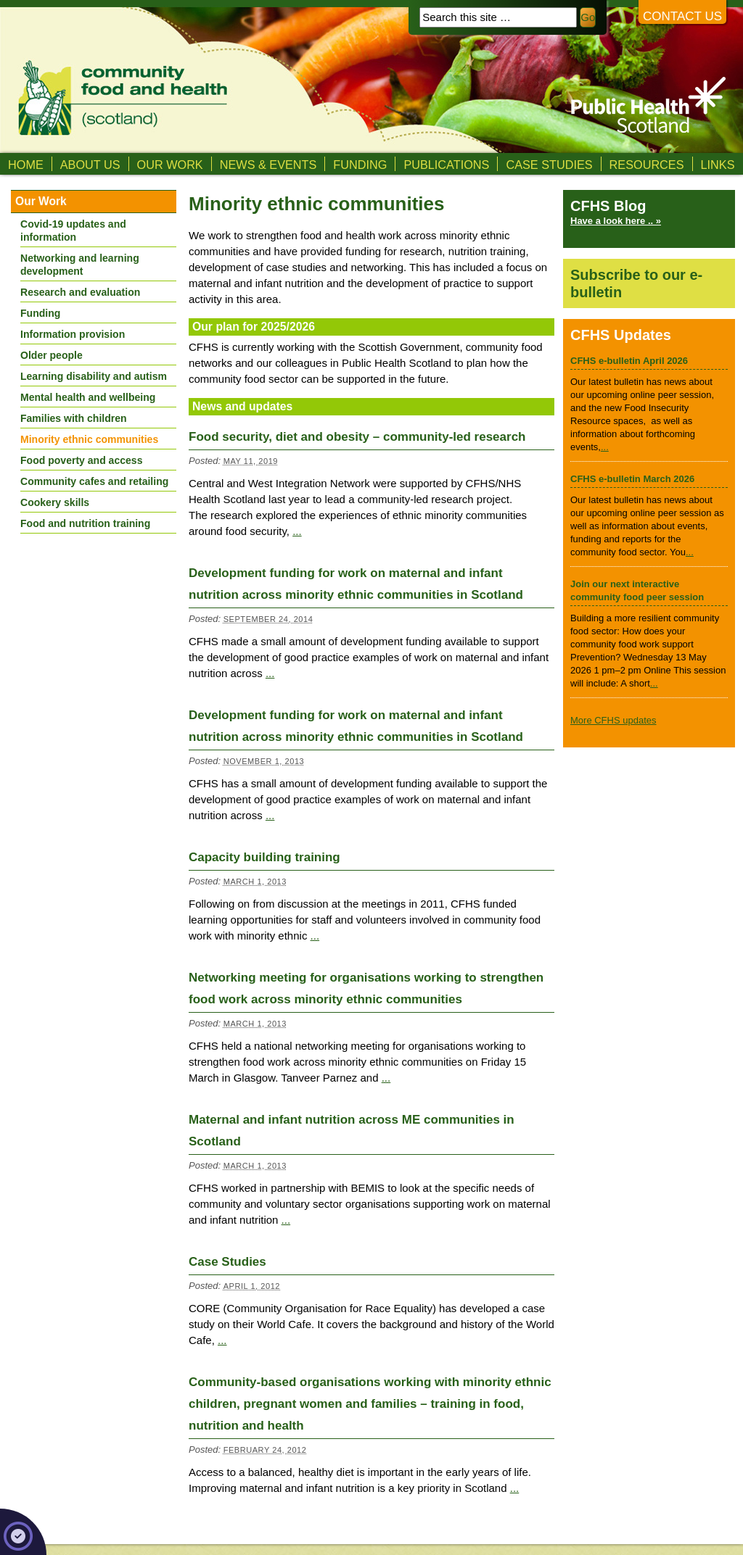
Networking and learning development (79, 264)
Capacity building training (264, 857)
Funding (360, 164)
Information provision (72, 334)
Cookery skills (54, 502)
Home (26, 164)
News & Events (268, 164)
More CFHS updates (613, 720)
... (297, 531)
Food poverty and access (81, 460)
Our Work (170, 164)
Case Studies (227, 1262)
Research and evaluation (80, 292)
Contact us (682, 16)
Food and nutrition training (85, 523)
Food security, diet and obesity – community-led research (357, 437)
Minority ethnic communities (89, 439)
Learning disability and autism (93, 376)
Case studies (549, 164)
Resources (646, 164)
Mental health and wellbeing (87, 397)
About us (90, 164)
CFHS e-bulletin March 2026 (632, 478)
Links (718, 164)
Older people (51, 355)
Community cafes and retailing (94, 481)
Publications (446, 164)
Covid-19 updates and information (73, 230)
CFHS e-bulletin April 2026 (629, 360)
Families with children (73, 418)
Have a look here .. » (615, 220)
